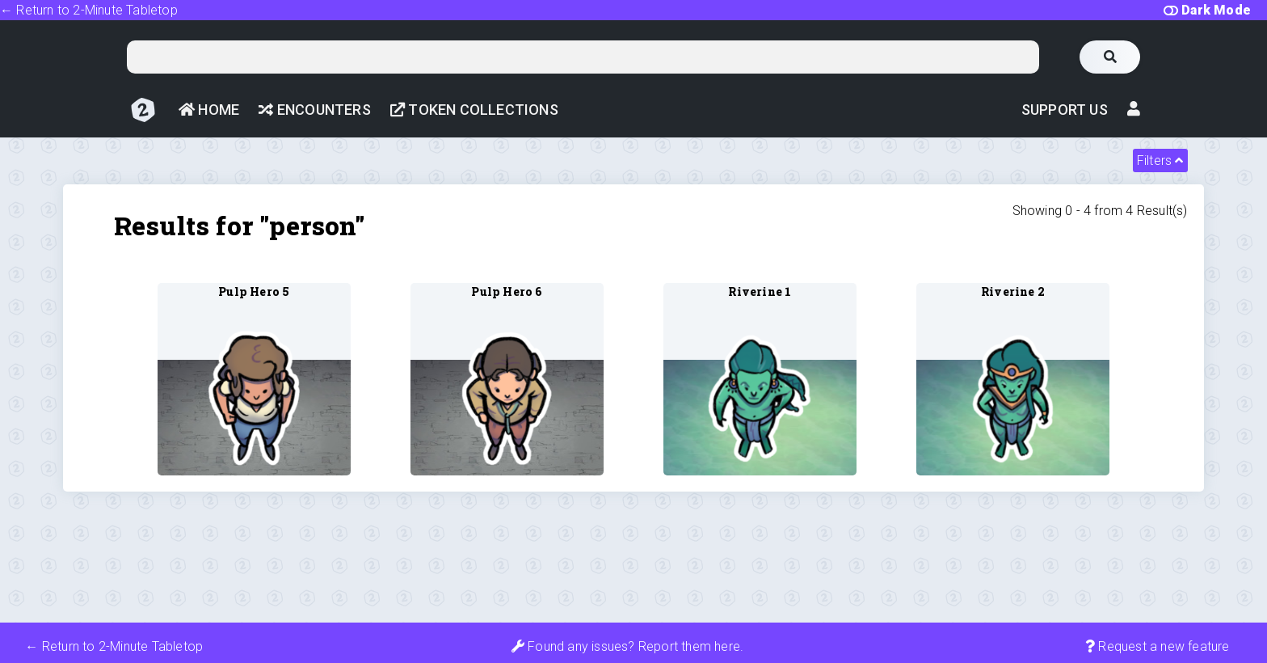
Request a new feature (1157, 646)
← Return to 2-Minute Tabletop (89, 10)
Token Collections (474, 109)
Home (209, 109)
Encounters (314, 109)
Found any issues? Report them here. (627, 646)
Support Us (1064, 109)
